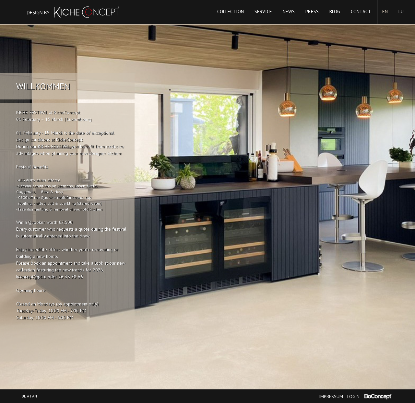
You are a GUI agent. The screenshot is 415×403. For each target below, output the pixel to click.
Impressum (331, 396)
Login (353, 396)
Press (312, 11)
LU (401, 11)
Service (263, 11)
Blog (334, 11)
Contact (361, 11)
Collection (230, 11)
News (289, 11)
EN (385, 11)
